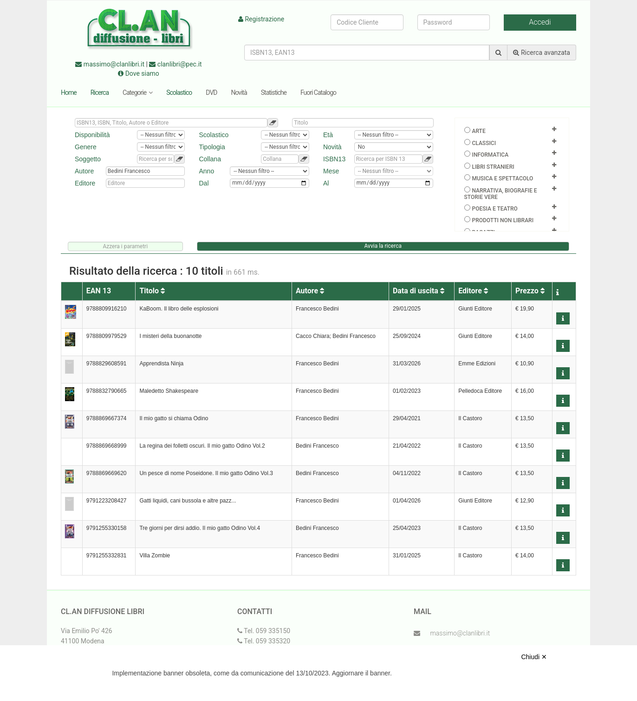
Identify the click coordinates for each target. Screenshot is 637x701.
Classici (484, 143)
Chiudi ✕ (534, 657)
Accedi (540, 22)
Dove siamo (138, 73)
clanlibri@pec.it (175, 64)
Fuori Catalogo (318, 92)
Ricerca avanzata (541, 52)
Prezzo (530, 290)
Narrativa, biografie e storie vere (500, 193)
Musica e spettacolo (502, 178)
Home (69, 92)
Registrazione (261, 19)
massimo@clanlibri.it (109, 64)
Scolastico (179, 92)
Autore (310, 290)
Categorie (137, 92)
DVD (211, 92)
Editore (473, 290)
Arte (478, 131)
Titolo (152, 290)
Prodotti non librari (502, 220)
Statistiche (273, 92)
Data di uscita (418, 290)
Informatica (490, 155)
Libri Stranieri (493, 167)
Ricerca (100, 92)
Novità (239, 92)
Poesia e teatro (494, 208)
